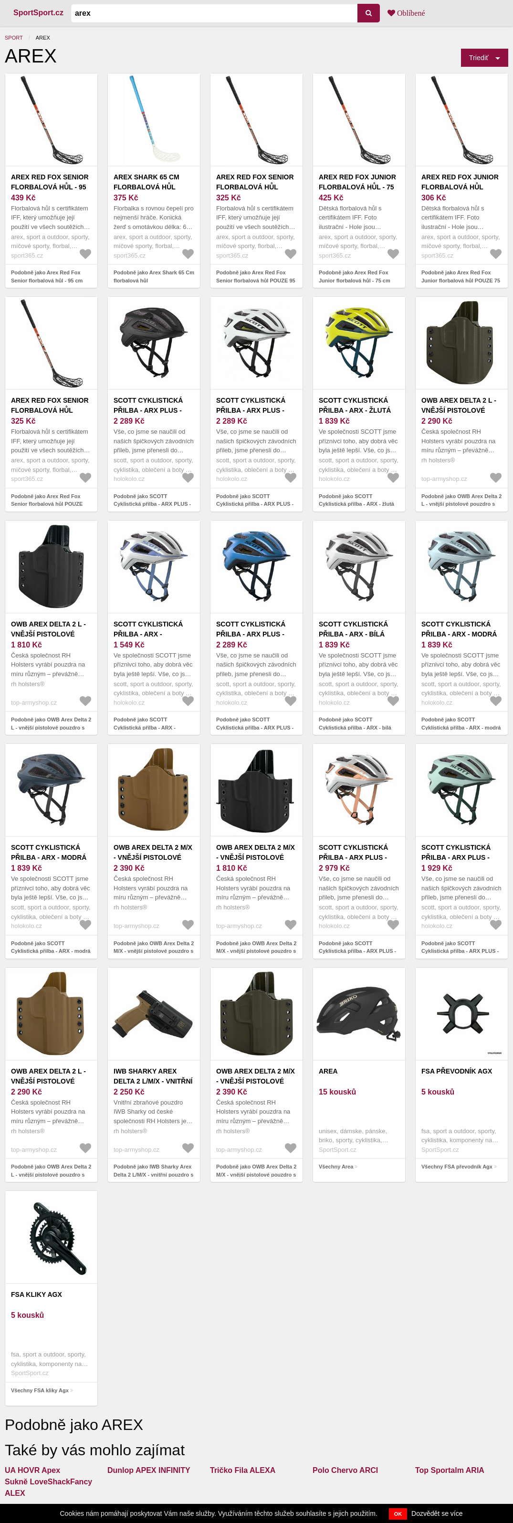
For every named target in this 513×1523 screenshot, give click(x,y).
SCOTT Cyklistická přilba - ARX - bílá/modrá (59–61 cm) (153, 634)
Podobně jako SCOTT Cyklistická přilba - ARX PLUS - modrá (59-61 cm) (254, 727)
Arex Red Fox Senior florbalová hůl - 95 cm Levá (50, 187)
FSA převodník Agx (456, 1071)
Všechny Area (336, 1166)
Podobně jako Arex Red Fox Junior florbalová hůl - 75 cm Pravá (354, 280)
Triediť (479, 58)
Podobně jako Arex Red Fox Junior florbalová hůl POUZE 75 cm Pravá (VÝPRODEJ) (460, 280)
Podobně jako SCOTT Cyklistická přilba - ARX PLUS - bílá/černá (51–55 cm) (254, 504)
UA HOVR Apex (32, 1470)
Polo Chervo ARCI (345, 1470)
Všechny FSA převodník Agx (456, 1166)
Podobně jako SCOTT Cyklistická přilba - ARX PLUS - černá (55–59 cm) (152, 504)
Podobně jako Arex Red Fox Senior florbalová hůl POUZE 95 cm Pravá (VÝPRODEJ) (255, 280)
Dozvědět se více (436, 1513)
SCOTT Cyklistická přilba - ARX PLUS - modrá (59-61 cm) (250, 634)
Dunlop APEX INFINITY (148, 1470)
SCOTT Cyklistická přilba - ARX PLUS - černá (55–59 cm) (148, 410)
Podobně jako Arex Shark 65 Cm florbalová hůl (154, 276)
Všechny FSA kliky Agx (40, 1390)
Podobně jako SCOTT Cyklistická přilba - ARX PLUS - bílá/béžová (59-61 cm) (357, 951)
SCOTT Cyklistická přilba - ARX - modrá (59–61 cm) (459, 634)
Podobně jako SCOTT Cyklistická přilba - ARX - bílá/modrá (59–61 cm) (145, 727)
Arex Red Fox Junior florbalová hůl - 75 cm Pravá (357, 187)
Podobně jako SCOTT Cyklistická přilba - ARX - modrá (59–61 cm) (461, 727)
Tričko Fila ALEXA (242, 1470)
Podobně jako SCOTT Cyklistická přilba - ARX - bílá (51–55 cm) (355, 727)
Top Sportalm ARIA (449, 1470)
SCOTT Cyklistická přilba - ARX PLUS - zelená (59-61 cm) (456, 857)
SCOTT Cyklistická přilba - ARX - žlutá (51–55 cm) (355, 410)
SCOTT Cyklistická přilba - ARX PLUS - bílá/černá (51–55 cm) (255, 410)
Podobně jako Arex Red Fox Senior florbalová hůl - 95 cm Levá (47, 280)
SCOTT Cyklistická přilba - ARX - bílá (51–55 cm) (353, 634)
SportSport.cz (38, 13)
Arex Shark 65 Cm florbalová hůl (146, 182)
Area (328, 1071)
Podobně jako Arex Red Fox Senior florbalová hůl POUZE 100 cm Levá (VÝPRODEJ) (47, 504)
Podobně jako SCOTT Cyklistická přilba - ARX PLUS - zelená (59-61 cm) (460, 951)
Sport (14, 38)
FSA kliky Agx (36, 1294)
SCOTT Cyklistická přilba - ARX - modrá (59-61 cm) (48, 857)
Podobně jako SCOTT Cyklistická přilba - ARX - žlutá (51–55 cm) (356, 504)
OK (398, 1514)
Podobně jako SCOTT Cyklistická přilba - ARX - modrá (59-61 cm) (50, 951)
